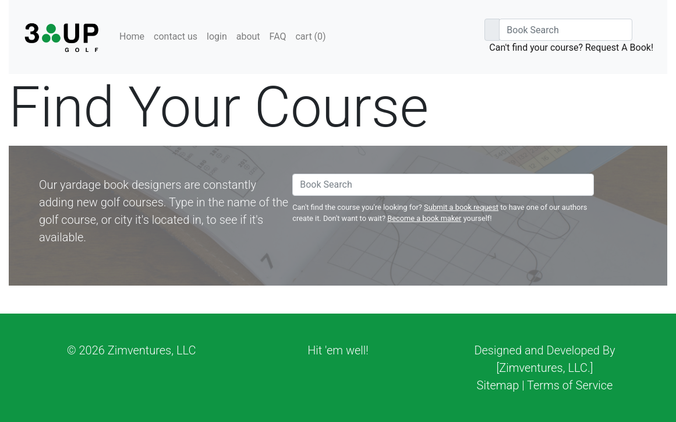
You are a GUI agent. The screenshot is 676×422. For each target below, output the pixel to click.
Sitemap (498, 385)
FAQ (278, 36)
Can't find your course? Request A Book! (571, 47)
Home (131, 36)
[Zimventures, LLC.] (545, 368)
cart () (310, 36)
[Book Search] (565, 30)
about (248, 36)
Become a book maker (424, 218)
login (217, 36)
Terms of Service (570, 385)
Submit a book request (461, 207)
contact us (175, 36)
